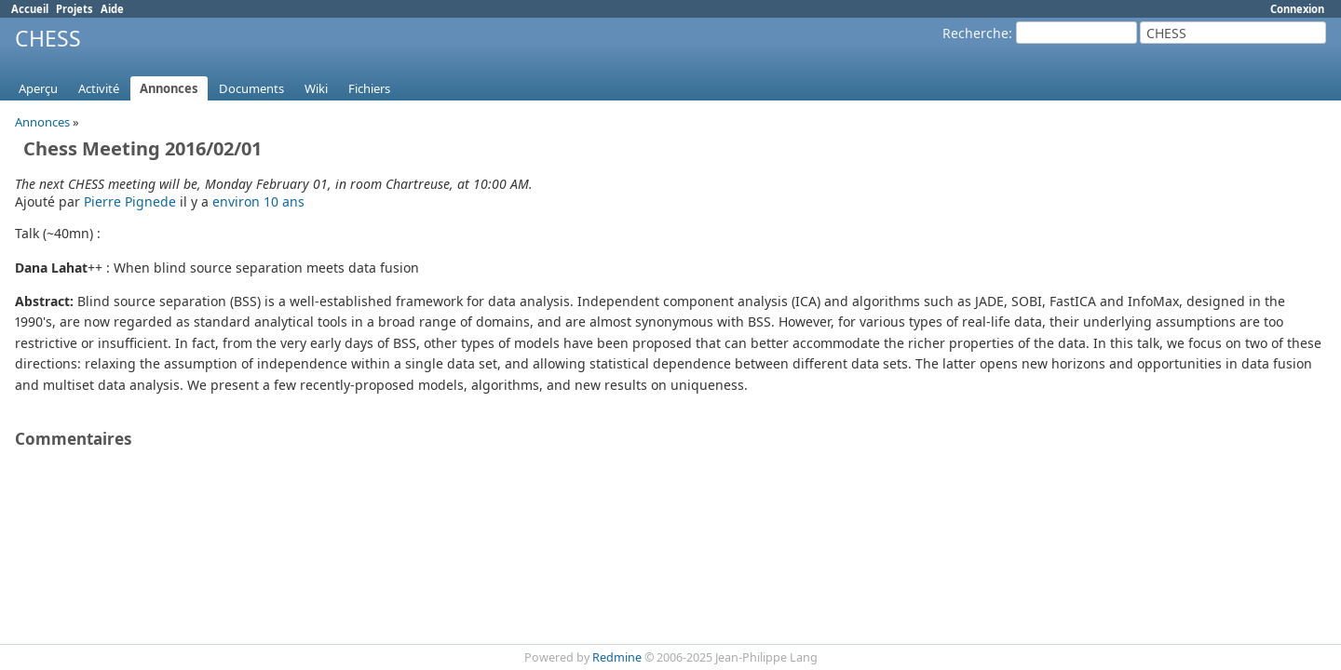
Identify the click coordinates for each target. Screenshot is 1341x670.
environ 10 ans (258, 201)
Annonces (169, 88)
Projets (74, 9)
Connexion (1297, 9)
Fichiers (369, 88)
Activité (98, 88)
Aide (112, 9)
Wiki (316, 88)
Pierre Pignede (130, 201)
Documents (251, 88)
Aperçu (38, 88)
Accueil (29, 9)
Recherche (975, 33)
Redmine (617, 657)
